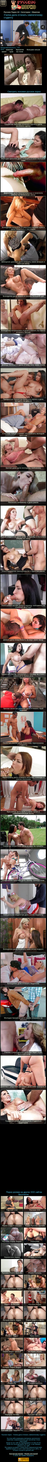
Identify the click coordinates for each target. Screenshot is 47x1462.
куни (11, 52)
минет (4, 52)
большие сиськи (33, 50)
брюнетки (20, 50)
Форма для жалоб (31, 1454)
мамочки (9, 50)
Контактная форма (16, 1454)
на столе (19, 52)
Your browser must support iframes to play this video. (24, 33)
